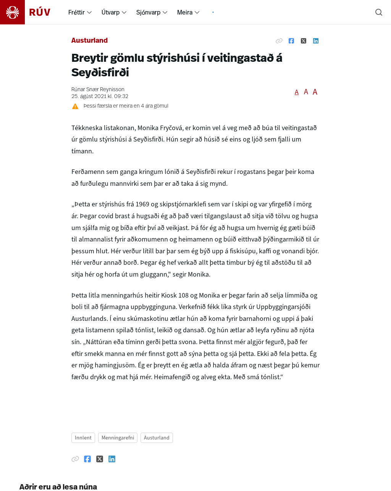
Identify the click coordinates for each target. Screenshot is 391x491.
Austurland (89, 41)
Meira (184, 12)
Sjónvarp (148, 12)
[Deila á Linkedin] (316, 41)
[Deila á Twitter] (303, 41)
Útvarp (111, 12)
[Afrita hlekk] (279, 41)
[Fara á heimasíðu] (32, 12)
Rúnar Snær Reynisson (97, 90)
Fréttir (76, 12)
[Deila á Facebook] (291, 41)
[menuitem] (89, 12)
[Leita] (378, 12)
